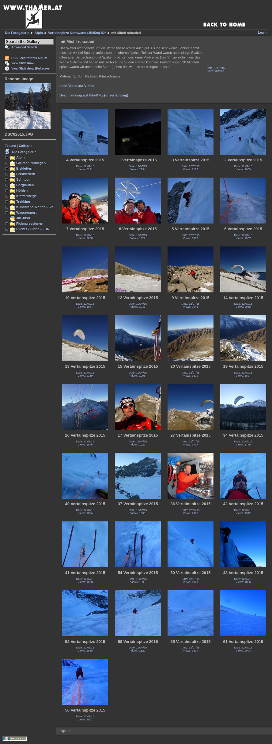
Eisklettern (24, 168)
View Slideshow (22, 63)
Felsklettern (25, 174)
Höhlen (22, 190)
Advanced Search (24, 47)
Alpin (39, 33)
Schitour (23, 179)
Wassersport (26, 212)
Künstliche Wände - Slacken (38, 207)
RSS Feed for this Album (29, 58)
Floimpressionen (29, 223)
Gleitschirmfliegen (31, 163)
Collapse (25, 146)
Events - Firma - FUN (32, 229)
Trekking (23, 201)
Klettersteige (26, 196)
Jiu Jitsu (23, 218)
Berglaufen (25, 185)
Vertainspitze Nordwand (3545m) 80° (77, 33)
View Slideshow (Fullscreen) (31, 68)
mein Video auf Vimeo (76, 86)
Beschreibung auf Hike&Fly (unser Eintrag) (93, 95)
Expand (10, 146)
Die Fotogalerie (17, 33)
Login (262, 32)
